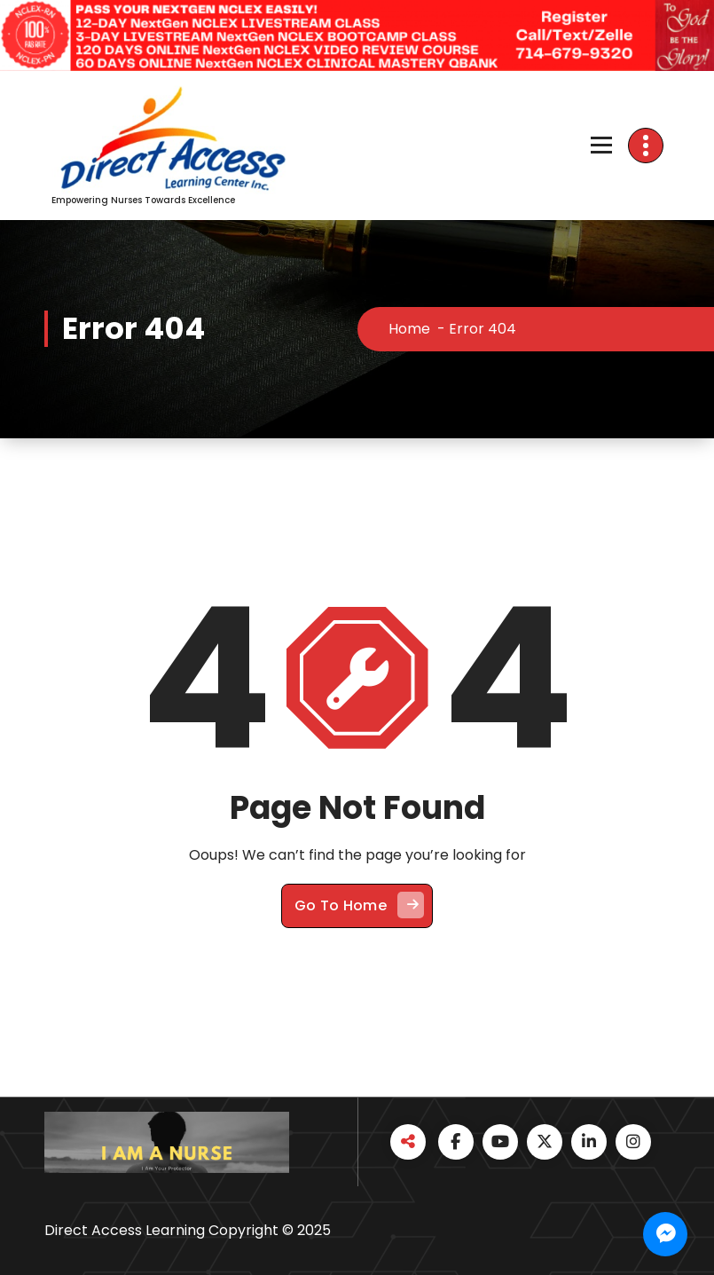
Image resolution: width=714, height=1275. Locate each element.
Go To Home (359, 905)
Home (409, 329)
